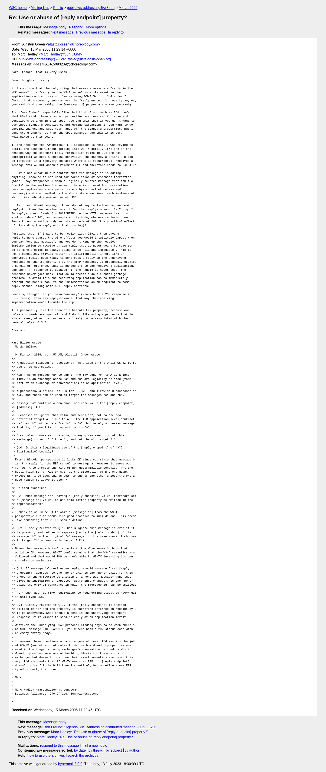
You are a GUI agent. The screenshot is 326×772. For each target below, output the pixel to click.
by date (80, 750)
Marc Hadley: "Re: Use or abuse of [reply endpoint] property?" (99, 732)
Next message (62, 32)
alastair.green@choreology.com (73, 44)
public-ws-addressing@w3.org (91, 8)
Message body (54, 27)
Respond (76, 27)
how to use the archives (46, 755)
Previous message (91, 32)
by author (131, 750)
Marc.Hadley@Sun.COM (60, 54)
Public (58, 8)
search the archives (83, 755)
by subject (114, 750)
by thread (95, 750)
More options (96, 27)
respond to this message (59, 745)
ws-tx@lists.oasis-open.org (89, 59)
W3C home (18, 8)
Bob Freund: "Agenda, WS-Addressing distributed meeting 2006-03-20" (100, 727)
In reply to (116, 32)
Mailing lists (40, 8)
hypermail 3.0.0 (70, 764)
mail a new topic (94, 745)
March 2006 (128, 8)
